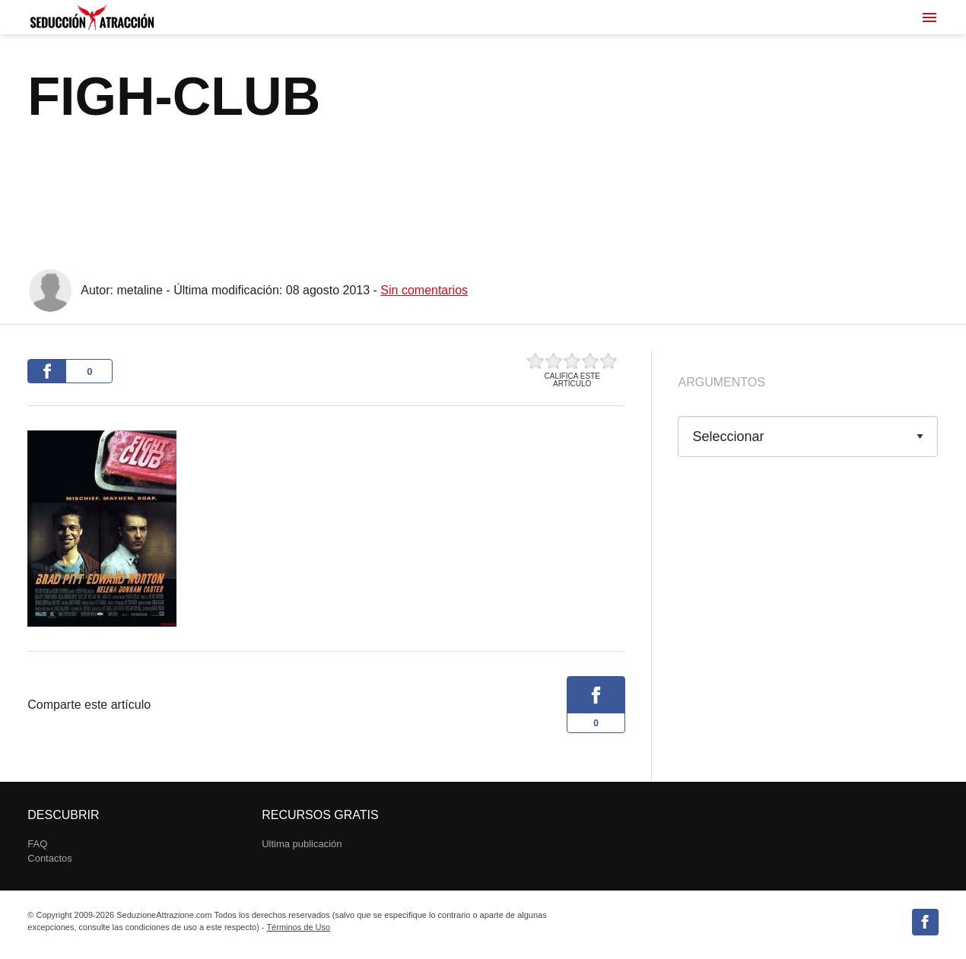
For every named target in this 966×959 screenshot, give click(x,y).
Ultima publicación (302, 843)
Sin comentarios (424, 290)
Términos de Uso (298, 927)
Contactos (49, 858)
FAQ (37, 843)
